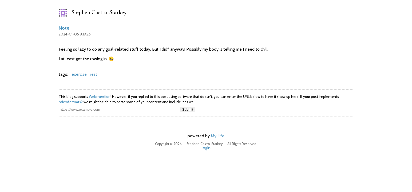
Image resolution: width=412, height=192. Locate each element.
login (206, 147)
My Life (217, 135)
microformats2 (71, 102)
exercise (79, 74)
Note (64, 28)
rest (93, 74)
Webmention (99, 96)
